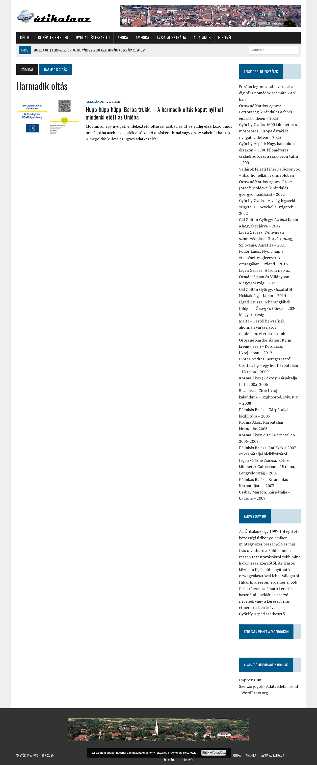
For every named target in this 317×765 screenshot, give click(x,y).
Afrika (122, 38)
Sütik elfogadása (214, 752)
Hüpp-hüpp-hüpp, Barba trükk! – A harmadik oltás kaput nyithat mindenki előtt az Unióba (154, 113)
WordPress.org (255, 692)
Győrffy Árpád (29, 755)
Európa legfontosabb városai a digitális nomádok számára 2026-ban (268, 93)
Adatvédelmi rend (282, 686)
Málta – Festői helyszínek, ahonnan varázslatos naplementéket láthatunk (262, 327)
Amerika (142, 38)
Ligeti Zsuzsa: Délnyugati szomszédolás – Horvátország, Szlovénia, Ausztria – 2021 (266, 238)
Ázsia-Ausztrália (170, 38)
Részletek (189, 752)
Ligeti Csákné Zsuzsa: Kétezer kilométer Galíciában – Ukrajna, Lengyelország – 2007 (267, 467)
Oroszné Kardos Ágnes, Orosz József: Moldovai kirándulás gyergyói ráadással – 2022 (265, 188)
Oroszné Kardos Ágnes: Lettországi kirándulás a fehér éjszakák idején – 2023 (266, 112)
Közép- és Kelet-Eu (53, 38)
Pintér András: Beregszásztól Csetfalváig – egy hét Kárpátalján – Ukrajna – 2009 (268, 365)
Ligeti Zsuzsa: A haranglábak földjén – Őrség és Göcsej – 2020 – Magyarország (269, 308)
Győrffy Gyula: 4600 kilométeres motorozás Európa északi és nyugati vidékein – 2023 (268, 131)
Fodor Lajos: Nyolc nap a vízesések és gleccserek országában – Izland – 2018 (263, 257)
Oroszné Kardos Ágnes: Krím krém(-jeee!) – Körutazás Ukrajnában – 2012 (265, 346)
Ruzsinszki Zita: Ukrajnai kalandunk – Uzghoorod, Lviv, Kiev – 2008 (269, 397)
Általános (201, 38)
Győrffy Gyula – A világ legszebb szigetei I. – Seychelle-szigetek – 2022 (268, 207)
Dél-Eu (25, 38)
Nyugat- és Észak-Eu (92, 38)
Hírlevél (224, 38)
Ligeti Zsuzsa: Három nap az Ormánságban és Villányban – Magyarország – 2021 (265, 277)
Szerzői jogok (251, 686)
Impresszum (250, 680)
